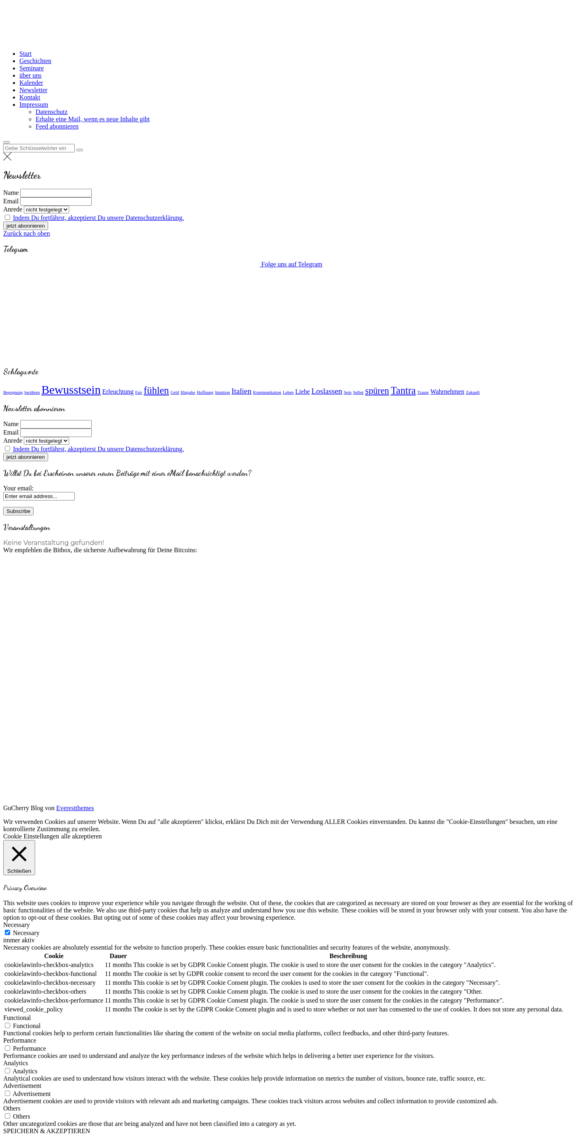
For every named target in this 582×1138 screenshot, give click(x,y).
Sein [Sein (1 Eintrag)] (348, 392)
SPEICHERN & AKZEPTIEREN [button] (46, 1130)
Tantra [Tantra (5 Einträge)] (403, 390)
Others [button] (12, 1108)
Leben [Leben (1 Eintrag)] (288, 392)
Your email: (18, 488)
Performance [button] (19, 1040)
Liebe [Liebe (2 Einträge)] (302, 391)
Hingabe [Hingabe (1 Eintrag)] (188, 392)
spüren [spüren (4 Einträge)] (377, 391)
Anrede (12, 209)
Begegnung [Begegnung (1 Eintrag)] (13, 392)
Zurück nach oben (26, 233)
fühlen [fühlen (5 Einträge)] (156, 390)
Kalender (31, 82)
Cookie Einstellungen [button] (31, 836)
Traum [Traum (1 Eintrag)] (423, 392)
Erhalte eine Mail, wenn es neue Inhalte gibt (93, 119)
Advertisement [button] (22, 1085)
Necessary (26, 932)
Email (11, 201)
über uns (30, 75)
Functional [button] (17, 1017)
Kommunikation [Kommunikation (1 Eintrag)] (267, 392)
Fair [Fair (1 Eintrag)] (138, 392)
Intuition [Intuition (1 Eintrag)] (222, 392)
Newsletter (33, 90)
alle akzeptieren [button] (81, 836)
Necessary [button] (16, 924)
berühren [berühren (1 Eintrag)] (32, 392)
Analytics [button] (15, 1063)
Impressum (33, 104)
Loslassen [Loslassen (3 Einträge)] (327, 391)
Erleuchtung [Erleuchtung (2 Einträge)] (117, 391)
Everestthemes (75, 807)
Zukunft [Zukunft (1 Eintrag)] (473, 392)
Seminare (31, 68)
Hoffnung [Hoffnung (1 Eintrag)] (205, 392)
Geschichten (35, 60)
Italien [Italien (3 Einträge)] (241, 391)
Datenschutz (51, 111)
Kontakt (29, 97)
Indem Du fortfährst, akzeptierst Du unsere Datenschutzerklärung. (98, 217)
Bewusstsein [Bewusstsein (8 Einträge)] (71, 389)
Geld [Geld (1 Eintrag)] (175, 392)
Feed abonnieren (57, 126)
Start (25, 53)
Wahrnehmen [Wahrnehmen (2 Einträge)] (447, 391)
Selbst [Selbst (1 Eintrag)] (358, 392)
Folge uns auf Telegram (291, 264)
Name (11, 192)
